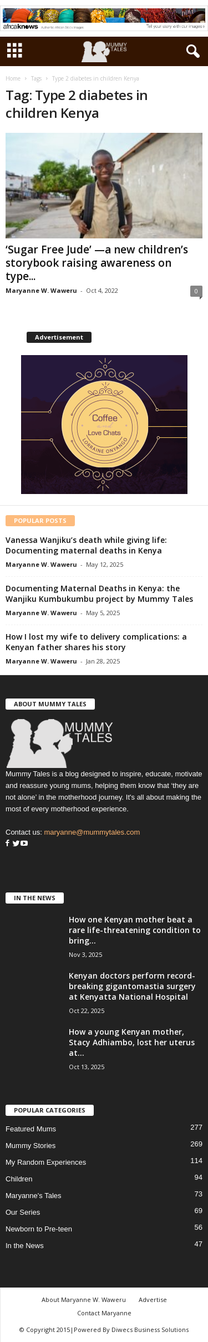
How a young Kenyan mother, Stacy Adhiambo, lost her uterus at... (132, 1042)
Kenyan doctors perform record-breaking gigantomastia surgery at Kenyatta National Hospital (132, 986)
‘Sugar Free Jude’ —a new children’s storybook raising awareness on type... (97, 262)
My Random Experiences (46, 1162)
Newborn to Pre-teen (39, 1229)
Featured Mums (31, 1129)
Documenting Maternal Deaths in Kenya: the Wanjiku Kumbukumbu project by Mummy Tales (99, 593)
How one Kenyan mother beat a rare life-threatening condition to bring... (135, 930)
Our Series (23, 1212)
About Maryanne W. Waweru (84, 1299)
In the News (25, 1245)
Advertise (153, 1299)
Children (19, 1179)
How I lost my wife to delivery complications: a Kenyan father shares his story (96, 641)
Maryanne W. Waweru (41, 290)
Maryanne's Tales (34, 1195)
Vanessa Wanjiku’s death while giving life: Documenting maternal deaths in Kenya (86, 545)
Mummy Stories (30, 1145)
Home (13, 78)
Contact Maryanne (104, 1313)
